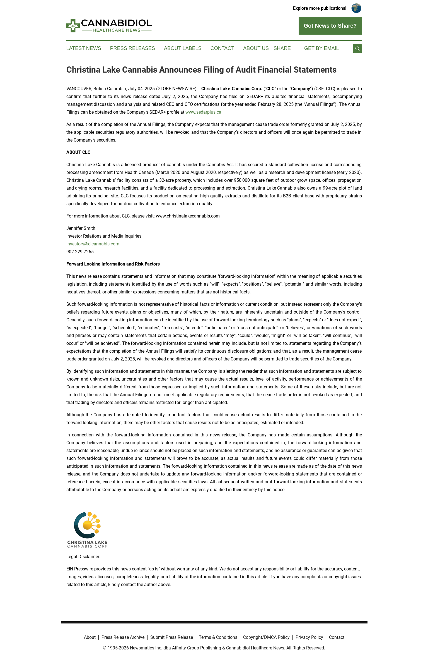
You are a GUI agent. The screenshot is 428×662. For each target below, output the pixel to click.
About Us (256, 48)
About (90, 637)
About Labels (183, 48)
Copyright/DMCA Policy (266, 637)
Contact (222, 48)
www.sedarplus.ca (203, 112)
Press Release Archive (122, 637)
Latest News (83, 48)
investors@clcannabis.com (92, 244)
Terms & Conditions (218, 637)
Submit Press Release (171, 637)
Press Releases (132, 48)
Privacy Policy (309, 637)
